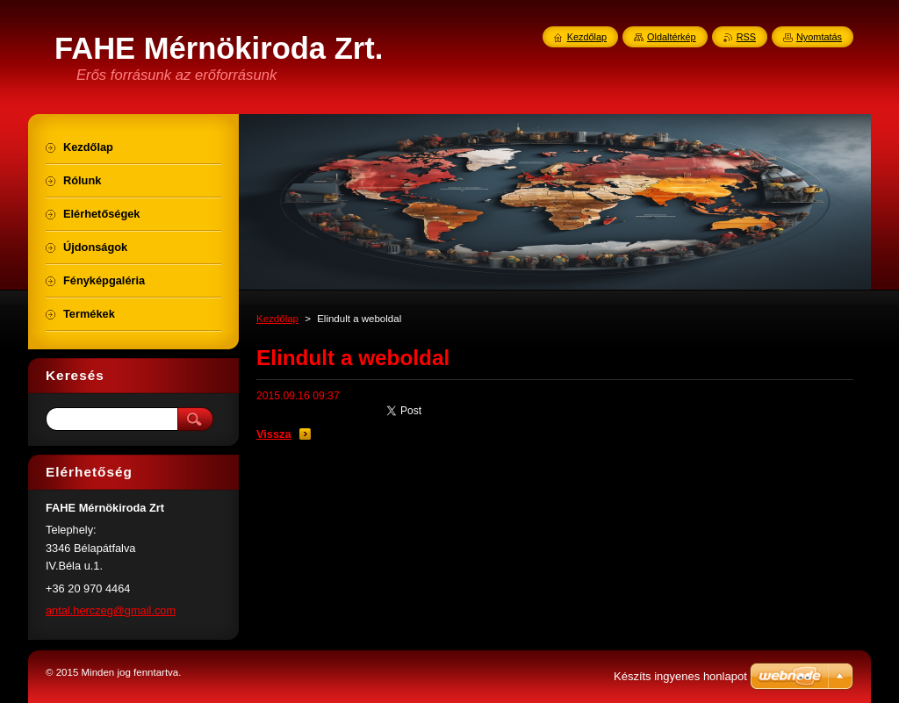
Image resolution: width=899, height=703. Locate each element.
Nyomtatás (819, 37)
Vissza (273, 434)
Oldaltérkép (671, 37)
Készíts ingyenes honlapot (680, 676)
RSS (746, 37)
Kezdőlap (277, 318)
